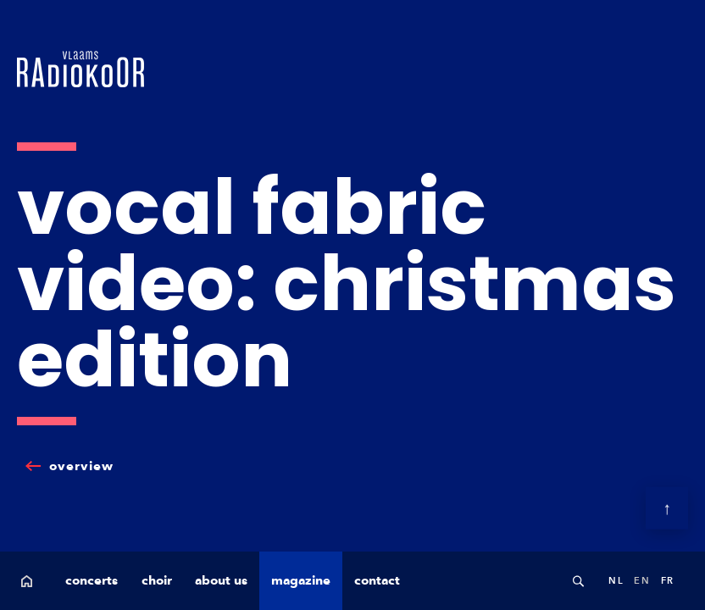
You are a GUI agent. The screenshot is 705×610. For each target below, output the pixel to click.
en (642, 580)
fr (667, 580)
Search (577, 581)
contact (377, 580)
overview (81, 466)
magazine (300, 580)
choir (157, 580)
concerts (91, 580)
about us (221, 580)
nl (616, 580)
